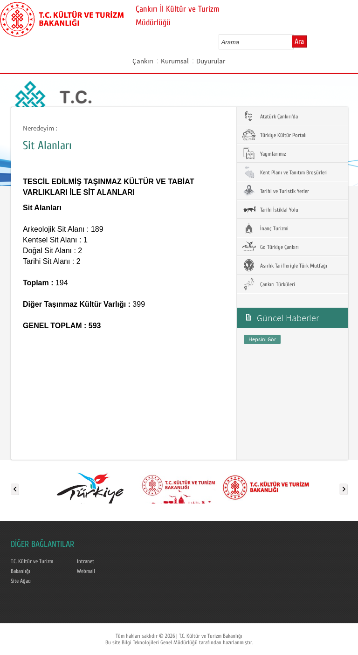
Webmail (86, 571)
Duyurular (210, 60)
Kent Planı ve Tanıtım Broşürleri (284, 172)
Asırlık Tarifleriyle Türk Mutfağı (284, 265)
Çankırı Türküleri (268, 283)
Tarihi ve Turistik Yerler (275, 190)
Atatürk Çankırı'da (269, 116)
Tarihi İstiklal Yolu (269, 209)
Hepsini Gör (262, 339)
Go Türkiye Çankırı (270, 246)
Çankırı (142, 60)
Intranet (85, 561)
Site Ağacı (21, 581)
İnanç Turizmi (265, 227)
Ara (299, 41)
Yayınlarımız (263, 153)
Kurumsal (175, 60)
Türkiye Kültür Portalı (274, 134)
